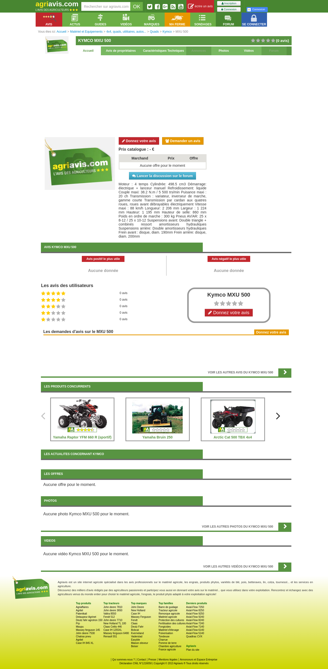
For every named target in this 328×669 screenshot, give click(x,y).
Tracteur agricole (168, 610)
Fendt (134, 620)
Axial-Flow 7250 (195, 607)
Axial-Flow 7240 (195, 623)
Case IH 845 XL (85, 643)
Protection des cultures (171, 620)
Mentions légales (168, 659)
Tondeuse (164, 636)
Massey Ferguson (141, 617)
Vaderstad (136, 636)
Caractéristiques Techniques (163, 50)
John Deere (137, 607)
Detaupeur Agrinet (86, 617)
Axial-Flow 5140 (195, 633)
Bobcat (135, 630)
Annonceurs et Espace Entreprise (198, 659)
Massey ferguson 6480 (116, 633)
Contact (141, 659)
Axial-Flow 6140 (195, 630)
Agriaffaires (82, 607)
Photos (224, 50)
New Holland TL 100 (114, 623)
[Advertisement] (166, 95)
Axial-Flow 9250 (195, 613)
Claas (134, 623)
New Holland (138, 610)
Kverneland (137, 633)
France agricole (167, 649)
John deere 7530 (85, 633)
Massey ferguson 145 (88, 630)
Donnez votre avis (139, 141)
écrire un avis (200, 6)
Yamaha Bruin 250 (157, 437)
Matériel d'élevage (169, 630)
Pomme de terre (168, 643)
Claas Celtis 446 (112, 626)
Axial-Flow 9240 (195, 617)
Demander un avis (183, 141)
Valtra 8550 (109, 613)
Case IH (135, 613)
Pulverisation (166, 633)
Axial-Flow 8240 (195, 620)
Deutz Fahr (137, 626)
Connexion (228, 9)
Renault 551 (110, 636)
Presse (152, 659)
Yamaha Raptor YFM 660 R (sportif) (82, 437)
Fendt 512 (109, 617)
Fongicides (165, 626)
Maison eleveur (139, 643)
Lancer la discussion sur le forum (162, 176)
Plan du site (192, 649)
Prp (78, 623)
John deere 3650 (112, 610)
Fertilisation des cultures (172, 623)
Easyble (135, 639)
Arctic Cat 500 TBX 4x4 (233, 437)
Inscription (229, 3)
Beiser (134, 646)
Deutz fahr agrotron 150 (89, 620)
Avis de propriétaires (121, 50)
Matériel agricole (168, 617)
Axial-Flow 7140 (195, 626)
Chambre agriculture (170, 646)
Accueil (88, 50)
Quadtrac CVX (194, 636)
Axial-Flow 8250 (195, 610)
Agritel (79, 610)
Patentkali (81, 613)
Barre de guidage (168, 607)
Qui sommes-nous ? (123, 659)
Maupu (80, 626)
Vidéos (249, 50)
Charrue (163, 639)
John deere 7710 (112, 620)
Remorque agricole (169, 613)
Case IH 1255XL (112, 630)
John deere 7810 (112, 607)
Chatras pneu (83, 636)
